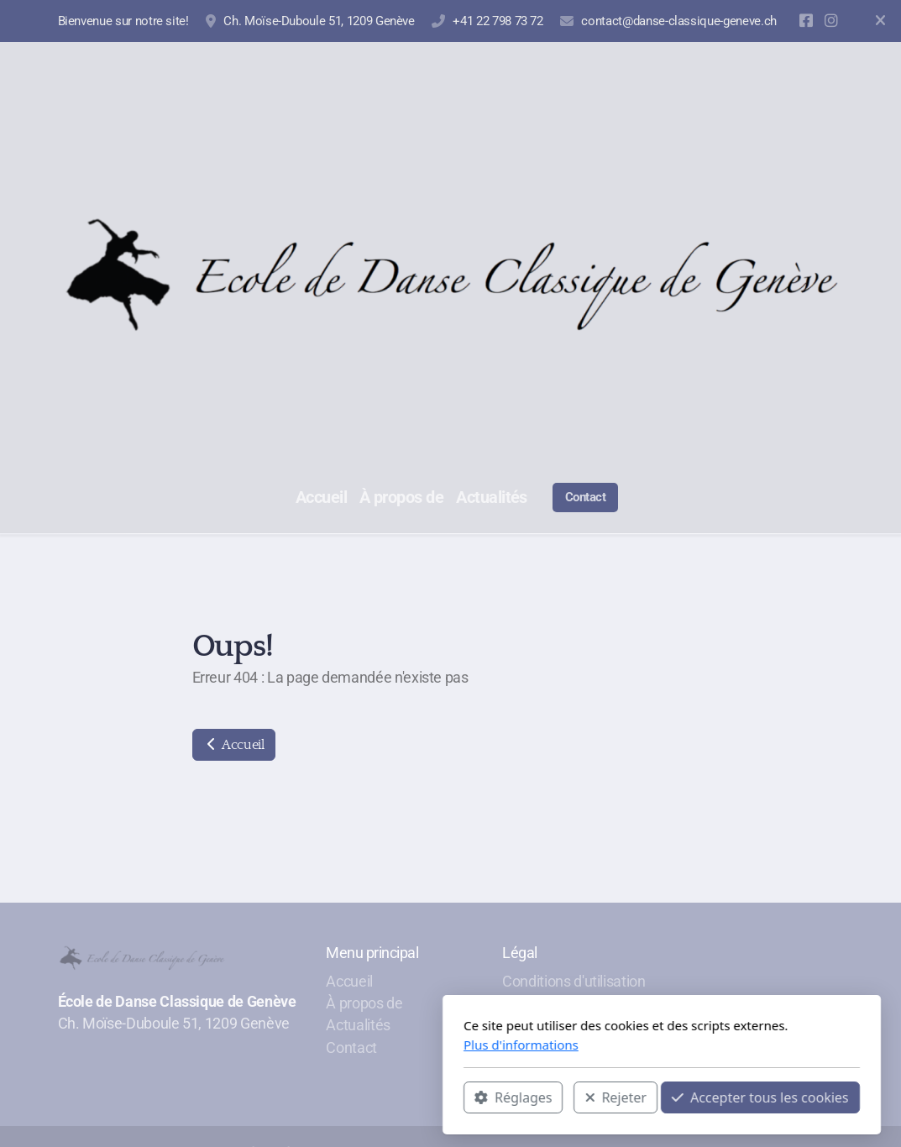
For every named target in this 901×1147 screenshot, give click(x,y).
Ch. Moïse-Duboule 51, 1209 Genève (318, 21)
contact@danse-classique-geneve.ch (678, 21)
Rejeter (405, 1097)
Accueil (234, 744)
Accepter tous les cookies (549, 1097)
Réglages (302, 1097)
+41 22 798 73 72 (497, 21)
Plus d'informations (310, 1044)
